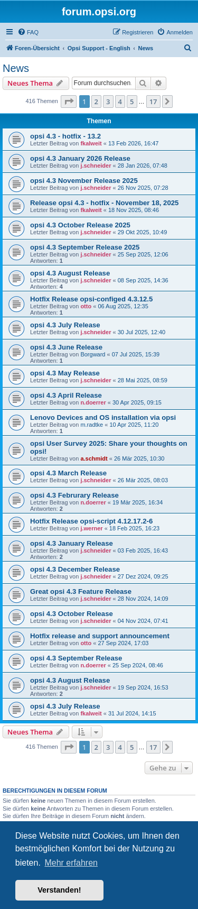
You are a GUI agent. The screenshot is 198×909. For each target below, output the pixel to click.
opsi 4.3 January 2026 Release (80, 158)
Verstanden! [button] (59, 890)
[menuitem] (28, 32)
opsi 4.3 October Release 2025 (80, 225)
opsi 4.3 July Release (65, 325)
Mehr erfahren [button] (71, 862)
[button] (69, 101)
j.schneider (95, 165)
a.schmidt (93, 458)
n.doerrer (93, 402)
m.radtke (91, 424)
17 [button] (153, 101)
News (16, 68)
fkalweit (90, 143)
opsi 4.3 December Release (75, 569)
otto (85, 306)
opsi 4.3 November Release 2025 (84, 181)
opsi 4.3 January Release (71, 543)
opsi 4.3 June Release (66, 347)
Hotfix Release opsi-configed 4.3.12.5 (91, 299)
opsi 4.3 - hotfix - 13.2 (65, 136)
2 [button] (96, 101)
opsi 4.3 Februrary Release (74, 495)
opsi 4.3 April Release (66, 395)
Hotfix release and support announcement (99, 636)
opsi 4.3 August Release (70, 273)
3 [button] (108, 101)
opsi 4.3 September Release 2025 (84, 247)
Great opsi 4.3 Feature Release (80, 591)
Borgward (92, 354)
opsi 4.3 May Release (65, 373)
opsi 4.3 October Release (71, 614)
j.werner (91, 528)
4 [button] (120, 101)
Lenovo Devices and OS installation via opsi (103, 417)
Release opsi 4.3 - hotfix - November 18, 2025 (104, 203)
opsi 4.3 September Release (76, 658)
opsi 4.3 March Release (68, 473)
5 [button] (132, 101)
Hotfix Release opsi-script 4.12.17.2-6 (91, 521)
